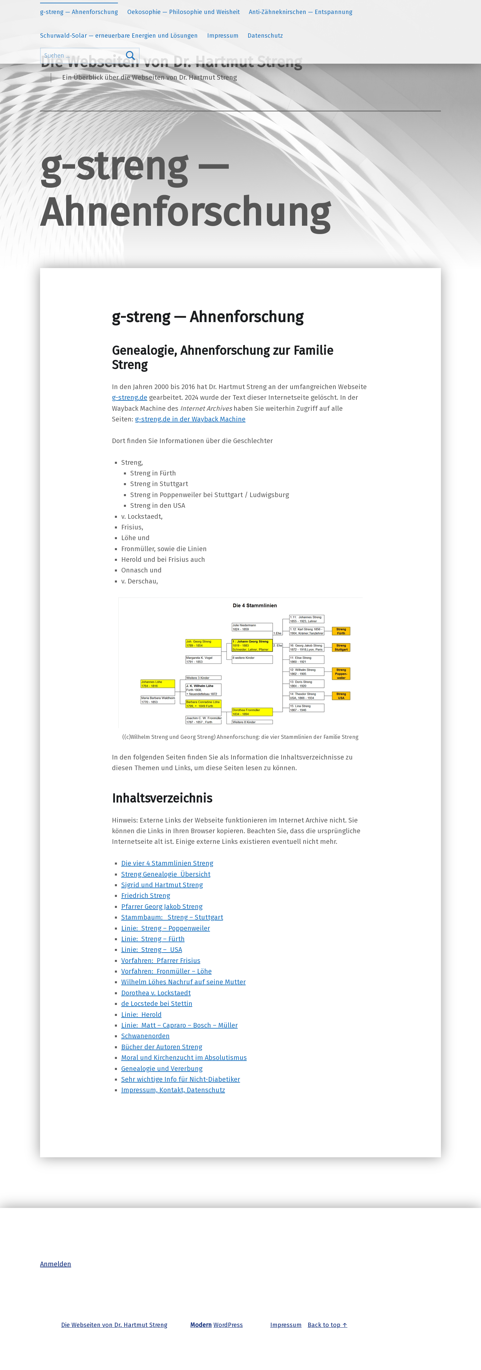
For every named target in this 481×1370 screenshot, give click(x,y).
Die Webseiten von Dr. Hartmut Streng (114, 1325)
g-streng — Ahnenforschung (79, 12)
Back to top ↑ (327, 1325)
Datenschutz (265, 35)
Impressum (222, 35)
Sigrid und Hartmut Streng (162, 885)
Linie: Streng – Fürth (153, 939)
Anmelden (55, 1264)
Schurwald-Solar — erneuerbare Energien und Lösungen (119, 35)
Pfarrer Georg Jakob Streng (161, 907)
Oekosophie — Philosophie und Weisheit (183, 12)
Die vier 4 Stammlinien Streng (167, 863)
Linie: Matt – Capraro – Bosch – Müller (179, 1025)
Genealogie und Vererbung (161, 1069)
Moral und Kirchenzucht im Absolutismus (184, 1058)
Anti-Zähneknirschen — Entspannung (300, 12)
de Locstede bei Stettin (156, 1004)
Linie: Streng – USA (151, 950)
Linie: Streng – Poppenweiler (165, 928)
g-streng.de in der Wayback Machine (190, 419)
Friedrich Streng (145, 896)
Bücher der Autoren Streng (161, 1047)
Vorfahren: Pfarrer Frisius (160, 961)
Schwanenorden (145, 1036)
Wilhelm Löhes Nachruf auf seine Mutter (183, 982)
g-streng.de (129, 397)
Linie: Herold (141, 1015)
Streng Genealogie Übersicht (165, 874)
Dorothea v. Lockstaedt (156, 993)
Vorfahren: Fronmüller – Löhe (166, 971)
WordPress (228, 1325)
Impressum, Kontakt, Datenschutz (173, 1090)
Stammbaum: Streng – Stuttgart (172, 917)
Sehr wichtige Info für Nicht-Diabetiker (180, 1079)
